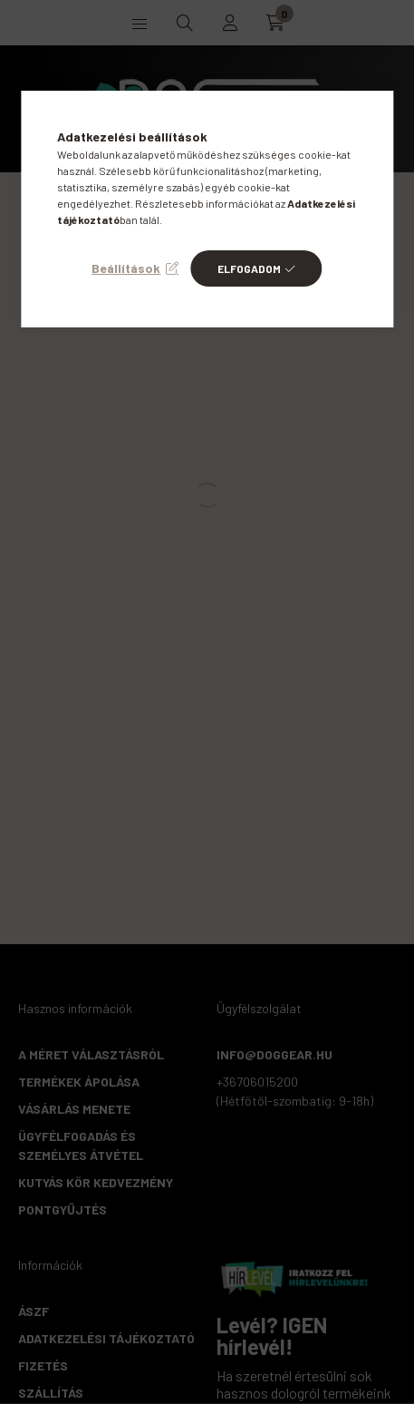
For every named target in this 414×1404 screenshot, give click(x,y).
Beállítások (125, 268)
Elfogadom (249, 268)
